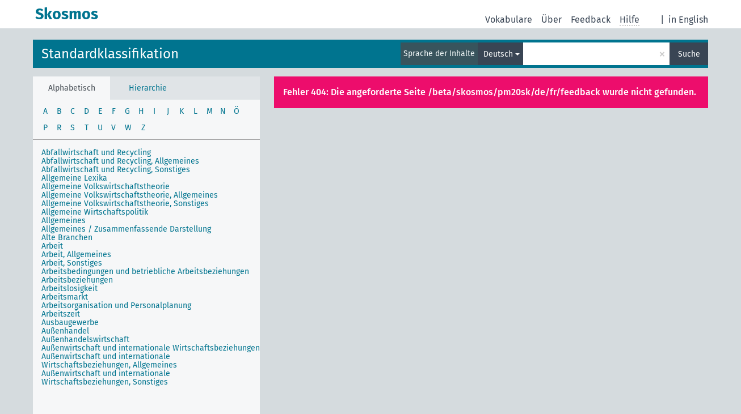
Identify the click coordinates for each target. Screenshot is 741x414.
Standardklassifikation (110, 54)
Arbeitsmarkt (64, 297)
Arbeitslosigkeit (69, 288)
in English (688, 19)
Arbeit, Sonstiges (71, 263)
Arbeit (52, 246)
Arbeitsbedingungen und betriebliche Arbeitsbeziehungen (145, 271)
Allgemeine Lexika (74, 178)
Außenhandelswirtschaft (85, 339)
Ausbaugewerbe (70, 322)
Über (551, 19)
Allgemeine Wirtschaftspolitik (94, 212)
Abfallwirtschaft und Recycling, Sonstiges (115, 169)
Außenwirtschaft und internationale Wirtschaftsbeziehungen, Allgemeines (109, 361)
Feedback (591, 19)
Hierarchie (148, 88)
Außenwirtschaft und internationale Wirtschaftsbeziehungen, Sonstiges (105, 378)
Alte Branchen (66, 237)
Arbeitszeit (60, 314)
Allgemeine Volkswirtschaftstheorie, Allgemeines (129, 195)
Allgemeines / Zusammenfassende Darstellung (126, 229)
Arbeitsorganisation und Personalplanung (116, 305)
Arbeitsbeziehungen (77, 280)
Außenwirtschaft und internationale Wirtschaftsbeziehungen (150, 348)
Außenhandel (65, 331)
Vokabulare (508, 19)
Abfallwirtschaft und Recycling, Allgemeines (120, 161)
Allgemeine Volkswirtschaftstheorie (105, 186)
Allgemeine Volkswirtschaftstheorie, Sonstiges (125, 203)
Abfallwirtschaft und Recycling (96, 152)
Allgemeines (63, 220)
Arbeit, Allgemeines (76, 254)
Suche (689, 54)
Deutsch (498, 54)
